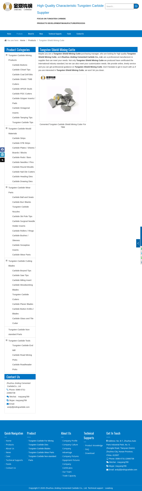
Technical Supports (14, 460)
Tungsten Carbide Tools (19, 340)
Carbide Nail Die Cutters (23, 172)
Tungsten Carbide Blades (39, 448)
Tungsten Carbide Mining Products (20, 57)
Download (89, 453)
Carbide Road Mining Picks (22, 357)
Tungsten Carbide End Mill (22, 347)
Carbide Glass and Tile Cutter (22, 320)
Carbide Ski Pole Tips (22, 216)
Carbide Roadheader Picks (22, 367)
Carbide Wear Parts (21, 254)
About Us (10, 448)
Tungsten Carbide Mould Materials (19, 131)
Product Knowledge (94, 445)
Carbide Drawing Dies (22, 181)
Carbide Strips (19, 138)
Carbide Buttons (19, 65)
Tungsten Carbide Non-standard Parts (19, 332)
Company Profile (69, 440)
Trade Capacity (69, 475)
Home (8, 440)
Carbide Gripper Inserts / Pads (23, 100)
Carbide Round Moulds (23, 167)
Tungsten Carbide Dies (38, 445)
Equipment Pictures (71, 460)
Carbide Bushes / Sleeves (20, 237)
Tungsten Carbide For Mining (41, 441)
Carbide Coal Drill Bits (22, 74)
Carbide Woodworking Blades (22, 287)
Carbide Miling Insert (21, 280)
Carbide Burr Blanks (21, 202)
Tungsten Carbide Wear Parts (19, 190)
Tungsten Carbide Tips (22, 122)
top (136, 479)
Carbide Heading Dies (22, 176)
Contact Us (11, 468)
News (8, 452)
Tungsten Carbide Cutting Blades (20, 263)
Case (8, 456)
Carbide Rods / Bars (21, 157)
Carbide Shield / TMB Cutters (22, 81)
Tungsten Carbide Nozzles (20, 209)
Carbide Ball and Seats (23, 197)
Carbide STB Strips (21, 143)
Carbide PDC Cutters (22, 93)
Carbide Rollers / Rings (23, 231)
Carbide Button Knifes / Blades (23, 311)
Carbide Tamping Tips (22, 117)
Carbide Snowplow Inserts (21, 247)
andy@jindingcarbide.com (18, 407)
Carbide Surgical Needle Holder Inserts (23, 223)
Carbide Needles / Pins (23, 162)
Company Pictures (70, 456)
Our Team (67, 471)
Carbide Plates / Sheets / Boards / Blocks (23, 150)
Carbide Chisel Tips (21, 69)
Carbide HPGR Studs (22, 89)
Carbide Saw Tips (20, 275)
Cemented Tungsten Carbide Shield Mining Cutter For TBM (63, 125)
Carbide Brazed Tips (21, 270)
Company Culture (70, 444)
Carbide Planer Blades (22, 304)
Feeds (8, 464)
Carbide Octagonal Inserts (21, 110)
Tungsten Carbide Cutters (20, 296)
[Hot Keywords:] (136, 6)
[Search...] (119, 6)
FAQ (87, 449)
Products (10, 444)
